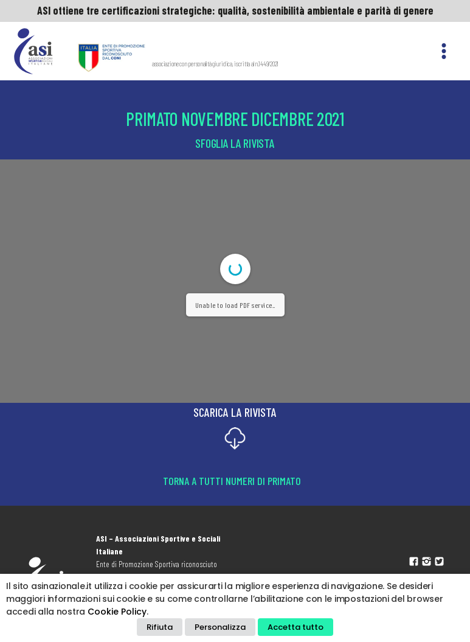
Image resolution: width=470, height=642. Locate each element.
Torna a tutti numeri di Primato (232, 480)
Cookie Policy (117, 611)
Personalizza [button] (220, 627)
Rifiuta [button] (160, 627)
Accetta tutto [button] (295, 627)
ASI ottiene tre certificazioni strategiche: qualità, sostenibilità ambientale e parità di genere (235, 10)
